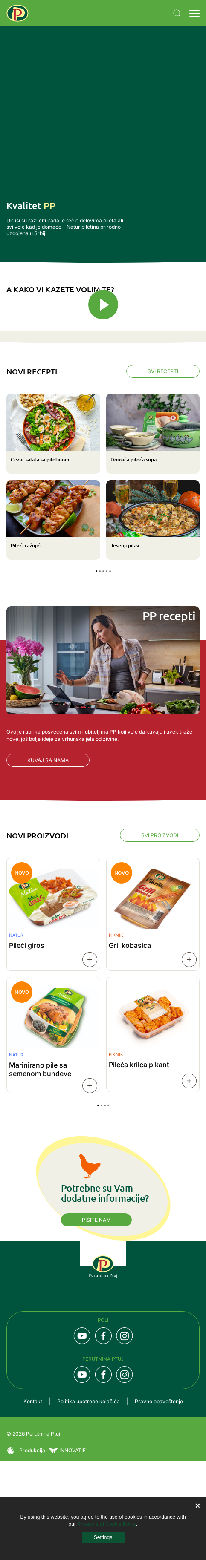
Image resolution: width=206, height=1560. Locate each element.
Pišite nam (96, 1318)
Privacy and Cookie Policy (106, 1524)
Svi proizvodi (159, 934)
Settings (103, 1537)
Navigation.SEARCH (177, 14)
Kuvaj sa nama (48, 859)
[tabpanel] (103, 576)
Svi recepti (163, 470)
